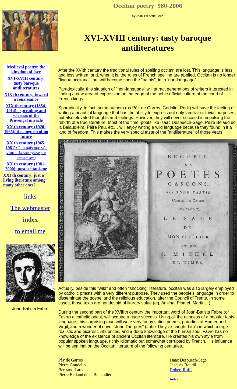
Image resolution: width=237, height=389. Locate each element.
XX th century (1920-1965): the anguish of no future (26, 131)
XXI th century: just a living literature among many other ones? (24, 180)
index (174, 379)
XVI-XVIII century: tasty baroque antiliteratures (26, 83)
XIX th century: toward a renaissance (26, 97)
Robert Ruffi (181, 369)
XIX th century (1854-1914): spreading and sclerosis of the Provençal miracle (26, 113)
